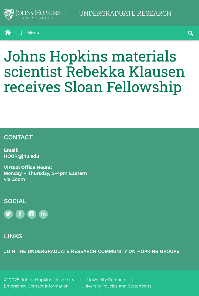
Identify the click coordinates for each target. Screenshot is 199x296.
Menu (28, 33)
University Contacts (106, 280)
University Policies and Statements (116, 286)
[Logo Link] (32, 14)
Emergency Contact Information (36, 286)
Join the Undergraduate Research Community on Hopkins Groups (92, 251)
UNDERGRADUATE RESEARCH (125, 13)
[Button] (8, 32)
